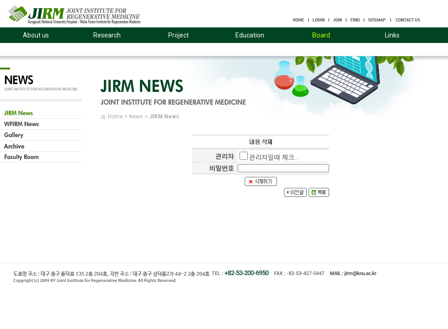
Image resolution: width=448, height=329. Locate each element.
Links (392, 35)
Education (249, 35)
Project (178, 35)
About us (36, 35)
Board (321, 35)
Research (107, 35)
